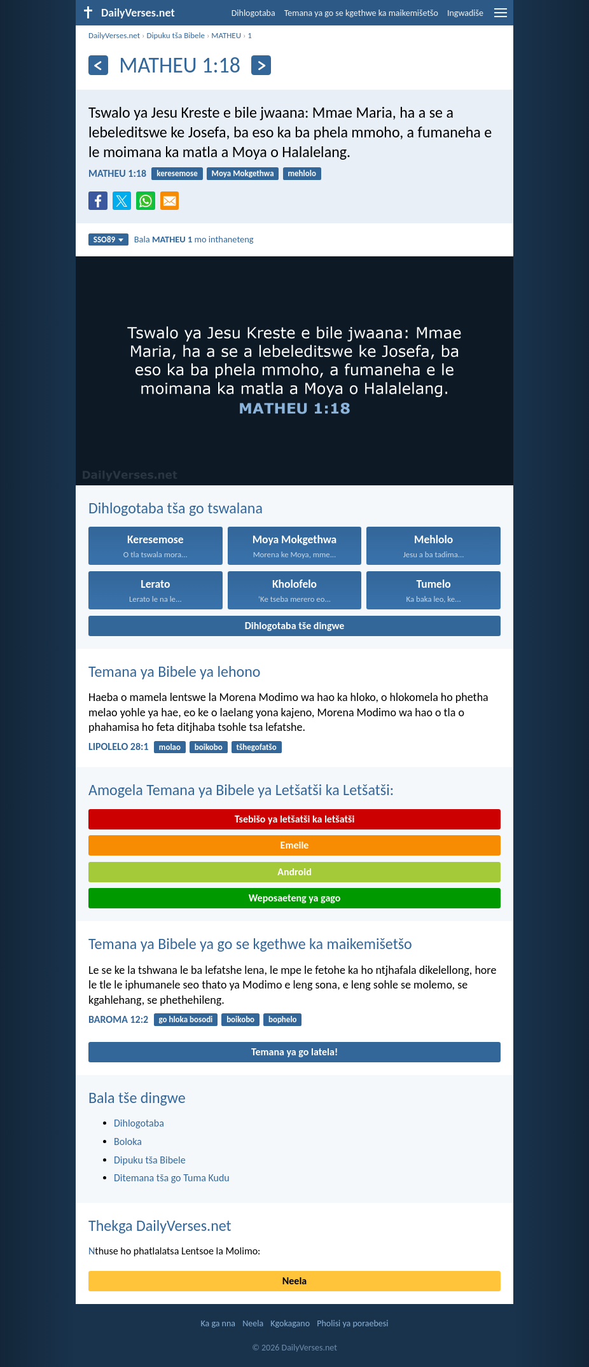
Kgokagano (290, 1323)
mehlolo (301, 173)
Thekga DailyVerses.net (160, 1225)
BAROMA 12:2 (118, 1019)
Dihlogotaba (253, 13)
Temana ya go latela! (294, 1052)
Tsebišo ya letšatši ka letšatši (295, 819)
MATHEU (226, 35)
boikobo (209, 747)
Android (294, 872)
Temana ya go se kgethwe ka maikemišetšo (361, 13)
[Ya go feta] (98, 65)
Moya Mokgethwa (243, 173)
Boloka (128, 1141)
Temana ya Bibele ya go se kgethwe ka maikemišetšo (250, 943)
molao (170, 747)
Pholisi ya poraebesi (352, 1323)
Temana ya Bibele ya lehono (174, 671)
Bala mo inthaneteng (194, 239)
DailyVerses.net (114, 35)
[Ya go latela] (261, 65)
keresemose (176, 173)
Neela (294, 1281)
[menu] (500, 17)
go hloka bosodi (185, 1019)
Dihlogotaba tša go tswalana (175, 508)
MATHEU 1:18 (117, 173)
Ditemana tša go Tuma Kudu (172, 1178)
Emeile (295, 845)
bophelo (282, 1019)
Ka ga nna (217, 1323)
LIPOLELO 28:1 (118, 746)
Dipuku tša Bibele (175, 35)
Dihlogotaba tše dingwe (295, 626)
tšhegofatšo (257, 747)
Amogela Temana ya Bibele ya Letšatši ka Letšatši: (241, 790)
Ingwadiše (465, 13)
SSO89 (108, 239)
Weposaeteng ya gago (295, 898)
